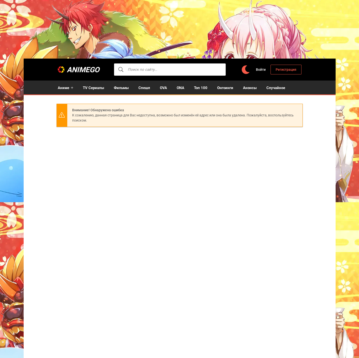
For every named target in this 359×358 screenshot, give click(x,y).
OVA (163, 88)
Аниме (63, 88)
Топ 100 (200, 88)
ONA (180, 88)
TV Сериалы (93, 88)
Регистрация (286, 70)
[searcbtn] (121, 69)
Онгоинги (225, 88)
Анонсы (250, 88)
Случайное (275, 88)
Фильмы (121, 88)
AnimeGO (83, 69)
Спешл (144, 88)
